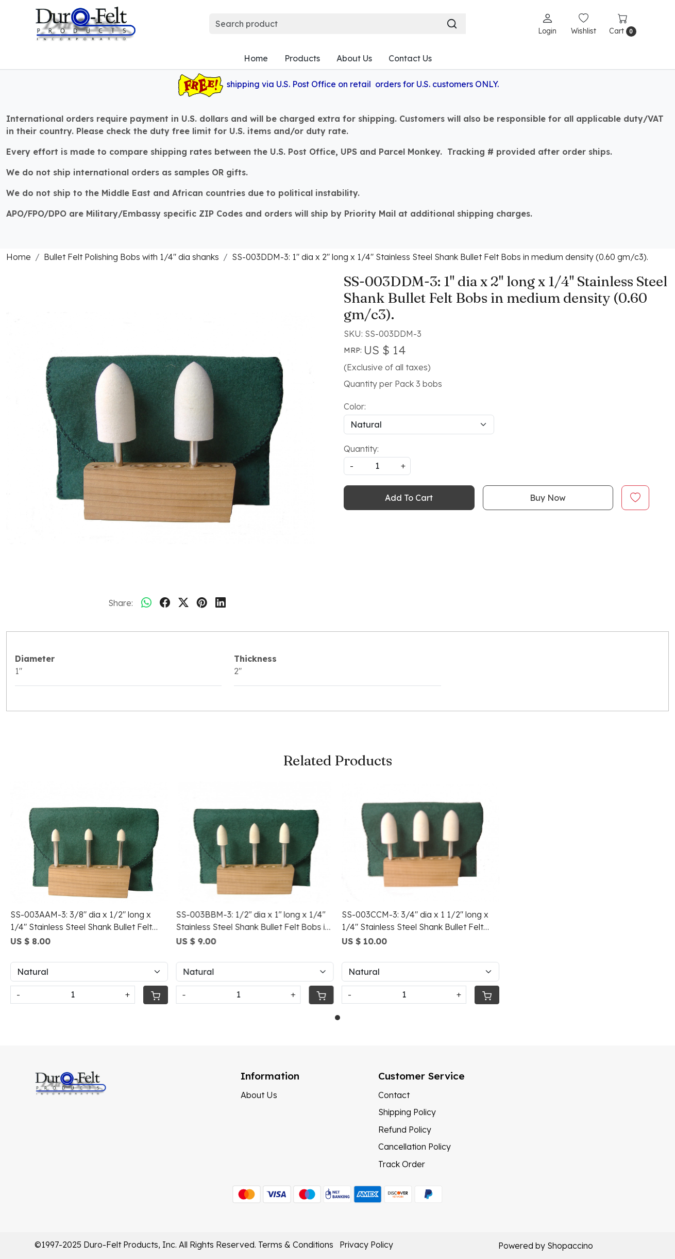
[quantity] (377, 466)
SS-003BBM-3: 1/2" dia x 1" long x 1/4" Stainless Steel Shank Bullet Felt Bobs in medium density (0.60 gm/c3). (253, 921)
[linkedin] (220, 603)
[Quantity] (72, 995)
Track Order (401, 1164)
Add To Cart (409, 498)
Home (256, 58)
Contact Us (410, 58)
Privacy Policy (366, 1244)
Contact (394, 1095)
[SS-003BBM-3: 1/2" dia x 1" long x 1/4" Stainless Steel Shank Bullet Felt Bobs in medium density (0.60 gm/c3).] (255, 842)
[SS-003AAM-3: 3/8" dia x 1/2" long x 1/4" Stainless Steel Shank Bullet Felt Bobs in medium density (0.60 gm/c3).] (89, 842)
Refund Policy (404, 1129)
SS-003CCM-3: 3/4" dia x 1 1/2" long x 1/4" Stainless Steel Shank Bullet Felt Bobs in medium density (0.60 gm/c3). (415, 921)
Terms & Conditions (295, 1244)
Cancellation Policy (414, 1146)
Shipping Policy (407, 1112)
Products (302, 58)
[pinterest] (202, 603)
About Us (354, 58)
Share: (120, 603)
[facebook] (165, 603)
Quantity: (361, 449)
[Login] (547, 24)
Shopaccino (570, 1245)
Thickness (255, 658)
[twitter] (183, 603)
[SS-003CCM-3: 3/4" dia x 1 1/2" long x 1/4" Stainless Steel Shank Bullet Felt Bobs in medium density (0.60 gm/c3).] (420, 842)
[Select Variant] (89, 972)
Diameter (35, 658)
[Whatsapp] (146, 603)
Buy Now (548, 498)
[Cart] (155, 995)
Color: (355, 406)
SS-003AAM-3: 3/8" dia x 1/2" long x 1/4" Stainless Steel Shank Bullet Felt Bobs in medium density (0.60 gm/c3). (84, 921)
